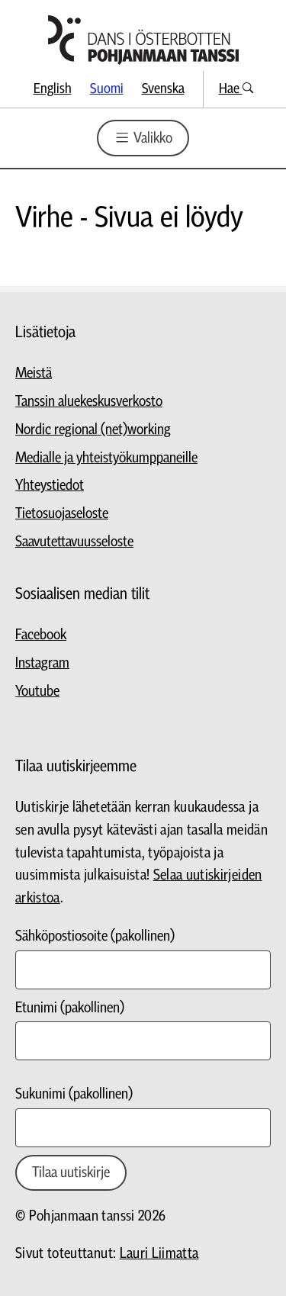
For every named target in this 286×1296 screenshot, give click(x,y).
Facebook (40, 635)
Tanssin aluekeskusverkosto (88, 401)
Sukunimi (74, 1094)
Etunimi (69, 1008)
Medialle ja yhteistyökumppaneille (106, 458)
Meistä (33, 373)
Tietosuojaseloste (61, 514)
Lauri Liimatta (159, 1253)
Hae (236, 89)
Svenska (163, 89)
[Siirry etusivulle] (143, 40)
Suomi (107, 89)
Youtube (37, 691)
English (53, 89)
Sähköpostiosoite (95, 936)
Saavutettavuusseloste (74, 542)
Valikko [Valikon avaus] (143, 137)
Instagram (42, 663)
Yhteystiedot (49, 485)
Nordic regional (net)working (93, 430)
